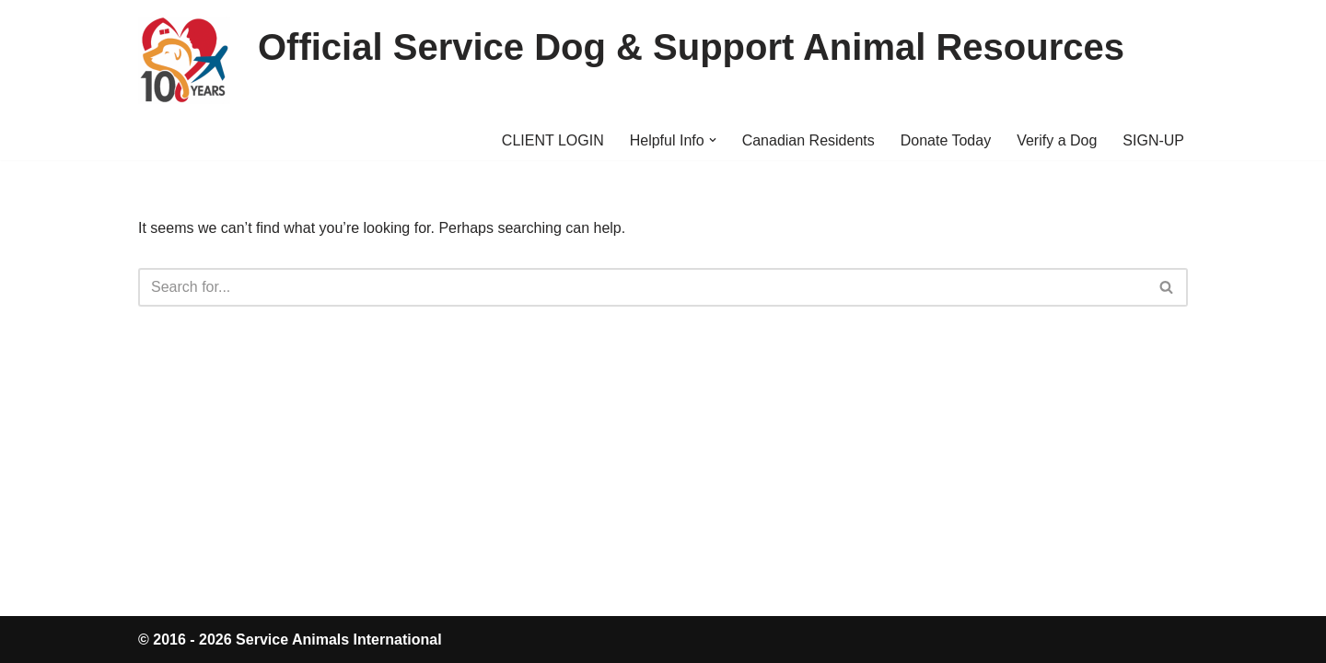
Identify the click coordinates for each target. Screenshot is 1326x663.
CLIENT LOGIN (553, 140)
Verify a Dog (1057, 140)
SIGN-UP (1153, 140)
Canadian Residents (808, 140)
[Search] (642, 287)
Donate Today (946, 140)
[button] (712, 140)
